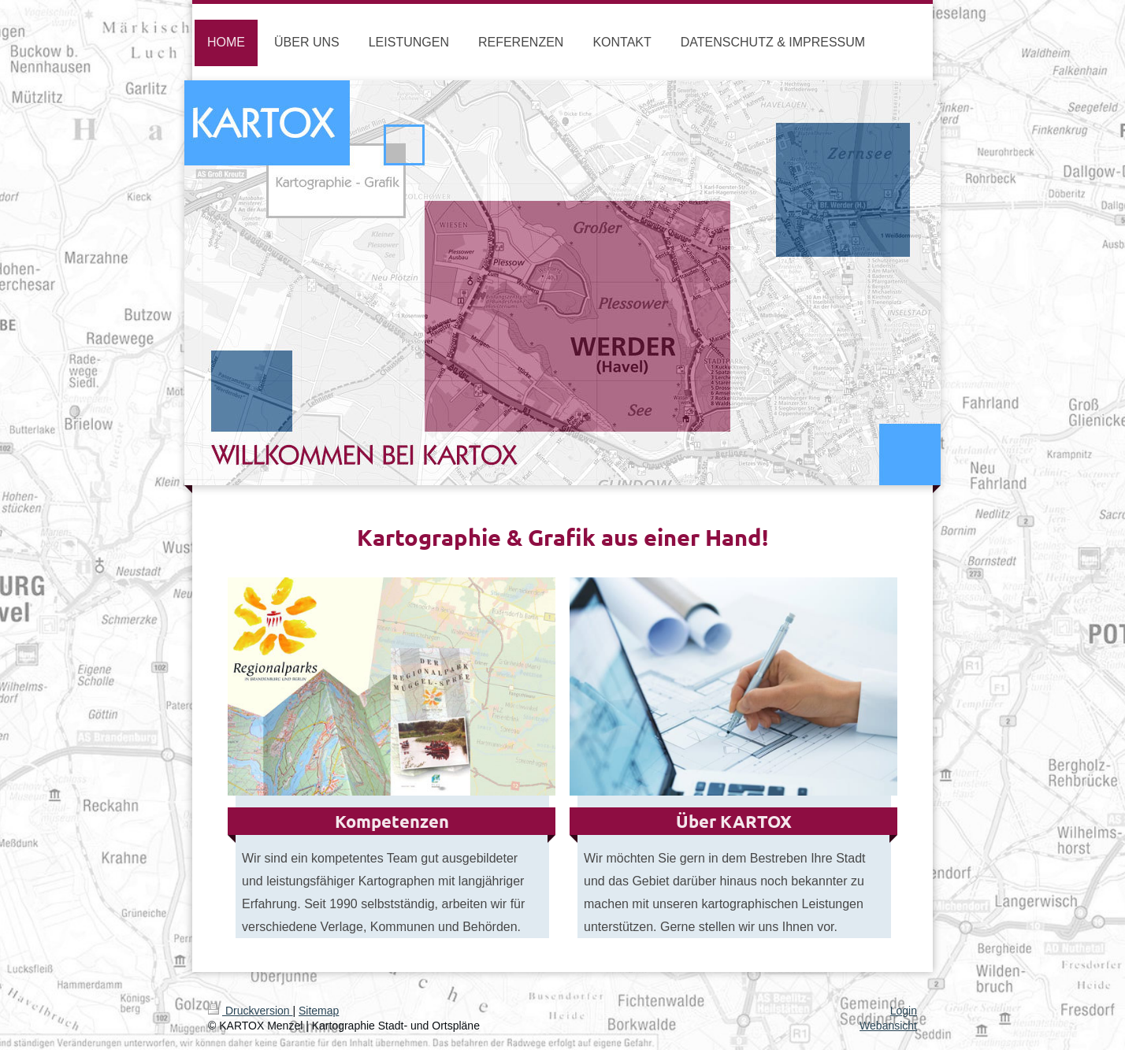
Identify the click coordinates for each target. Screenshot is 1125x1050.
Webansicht (888, 1025)
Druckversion (250, 1010)
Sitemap (319, 1010)
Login (903, 1010)
